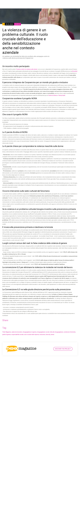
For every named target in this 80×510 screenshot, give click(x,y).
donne (52, 334)
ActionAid (74, 71)
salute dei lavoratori (16, 332)
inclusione (42, 334)
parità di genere (6, 334)
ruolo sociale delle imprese (31, 334)
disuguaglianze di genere (30, 332)
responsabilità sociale (17, 334)
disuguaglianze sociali (43, 332)
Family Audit (61, 95)
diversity (48, 334)
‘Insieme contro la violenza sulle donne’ (26, 69)
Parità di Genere (52, 95)
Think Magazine (6, 332)
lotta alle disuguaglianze (56, 332)
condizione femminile (69, 332)
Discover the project (63, 349)
